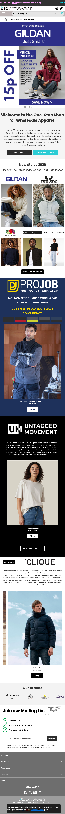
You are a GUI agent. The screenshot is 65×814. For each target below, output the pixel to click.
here (49, 748)
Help (3, 781)
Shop (32, 409)
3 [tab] (32, 107)
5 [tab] (39, 107)
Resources (5, 768)
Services (4, 774)
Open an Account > (45, 152)
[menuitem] (32, 755)
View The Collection (32, 548)
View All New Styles (32, 271)
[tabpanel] (32, 63)
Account (4, 755)
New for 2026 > (29, 19)
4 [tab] (35, 107)
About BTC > (19, 152)
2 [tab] (29, 107)
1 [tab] (25, 107)
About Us (5, 761)
